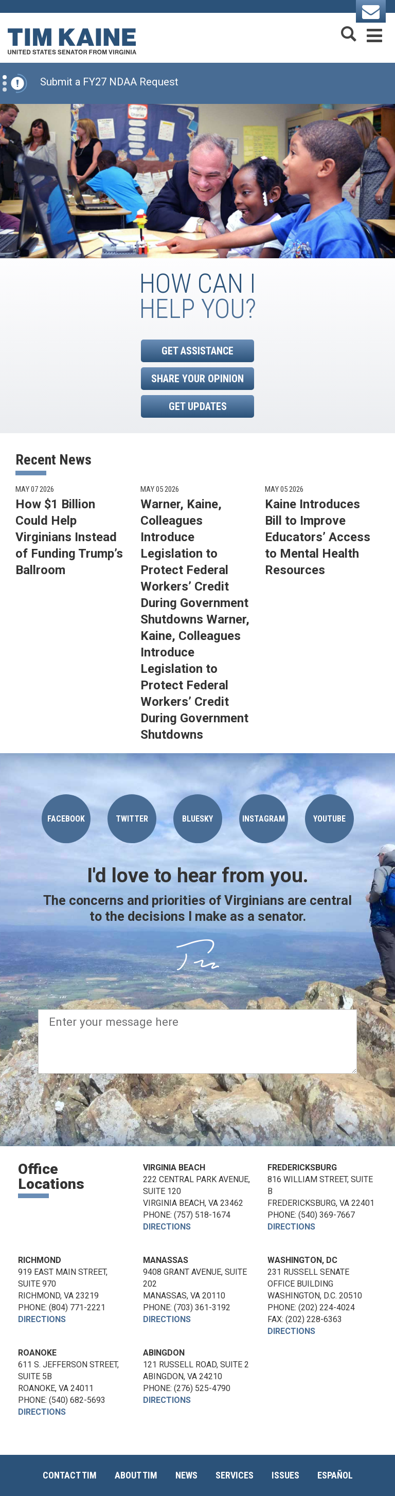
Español (335, 1475)
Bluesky (197, 819)
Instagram (263, 819)
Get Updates (198, 406)
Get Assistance (197, 351)
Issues (285, 1475)
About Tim (136, 1475)
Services (235, 1475)
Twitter (132, 819)
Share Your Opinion (197, 378)
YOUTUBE (329, 819)
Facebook (66, 819)
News (186, 1475)
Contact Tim (70, 1475)
